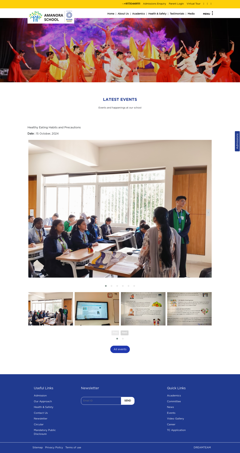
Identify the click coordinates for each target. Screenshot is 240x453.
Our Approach (43, 401)
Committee (174, 401)
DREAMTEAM (202, 447)
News (170, 407)
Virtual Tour (193, 4)
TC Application (176, 430)
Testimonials (177, 14)
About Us (123, 14)
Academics (138, 14)
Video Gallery (175, 418)
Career (171, 424)
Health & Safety (157, 14)
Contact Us (41, 413)
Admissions (237, 141)
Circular (39, 424)
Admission (40, 395)
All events (120, 349)
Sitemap (37, 447)
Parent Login (176, 4)
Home (110, 14)
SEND (127, 401)
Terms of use (73, 447)
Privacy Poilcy (54, 447)
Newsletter (40, 418)
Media (191, 14)
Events (171, 413)
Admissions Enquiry (154, 4)
